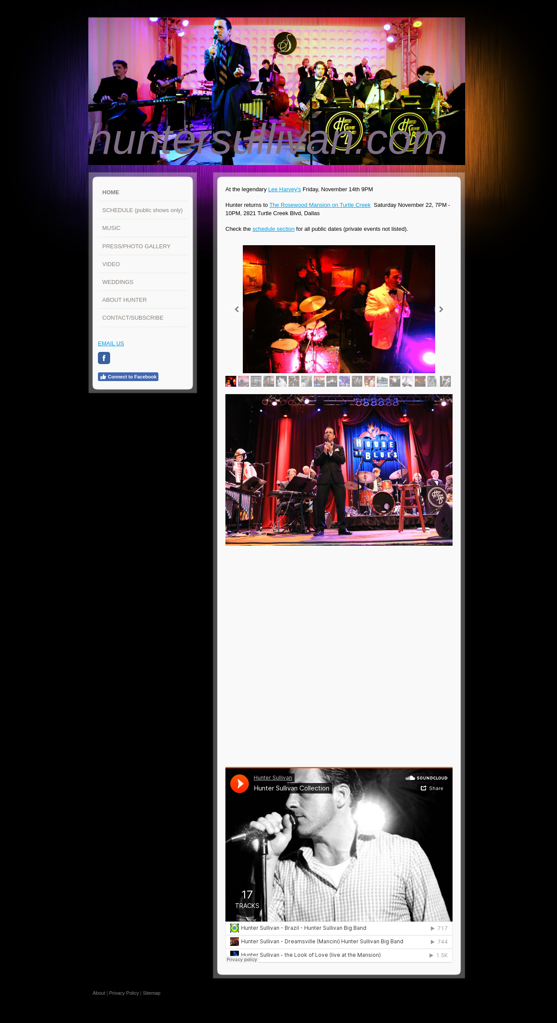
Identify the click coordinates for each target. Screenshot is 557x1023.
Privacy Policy (124, 993)
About (99, 993)
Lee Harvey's (284, 189)
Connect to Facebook (128, 376)
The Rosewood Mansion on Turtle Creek (320, 205)
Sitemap (151, 993)
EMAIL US (111, 343)
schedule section (273, 229)
